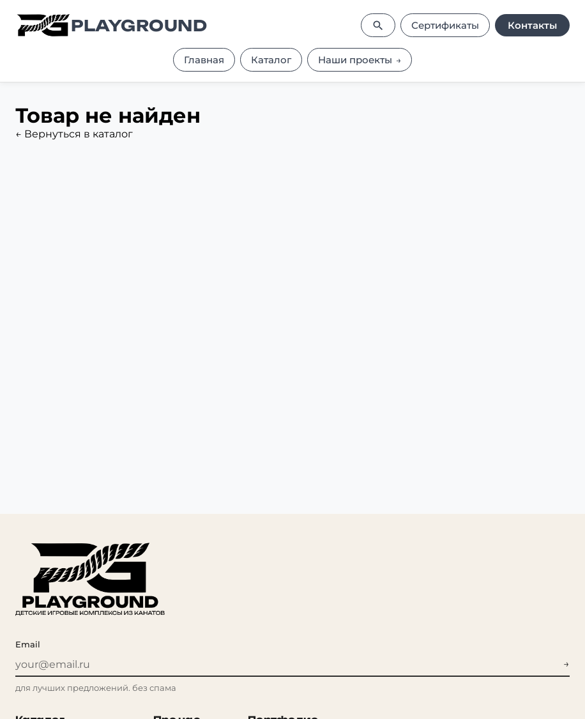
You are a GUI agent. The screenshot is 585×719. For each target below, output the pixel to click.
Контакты (532, 25)
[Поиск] (378, 25)
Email (27, 644)
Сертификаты (445, 25)
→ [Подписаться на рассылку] (566, 664)
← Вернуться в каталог (74, 134)
